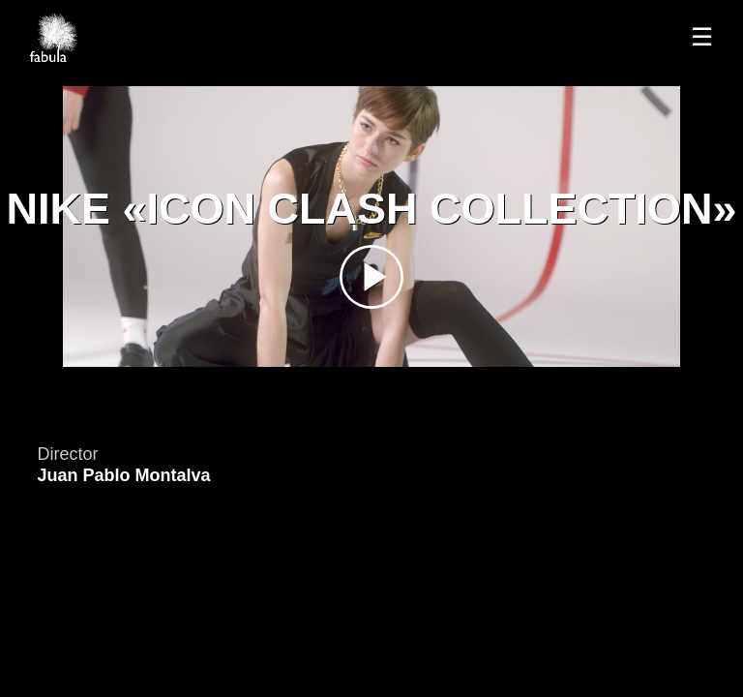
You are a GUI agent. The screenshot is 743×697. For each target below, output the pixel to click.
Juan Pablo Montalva (123, 475)
